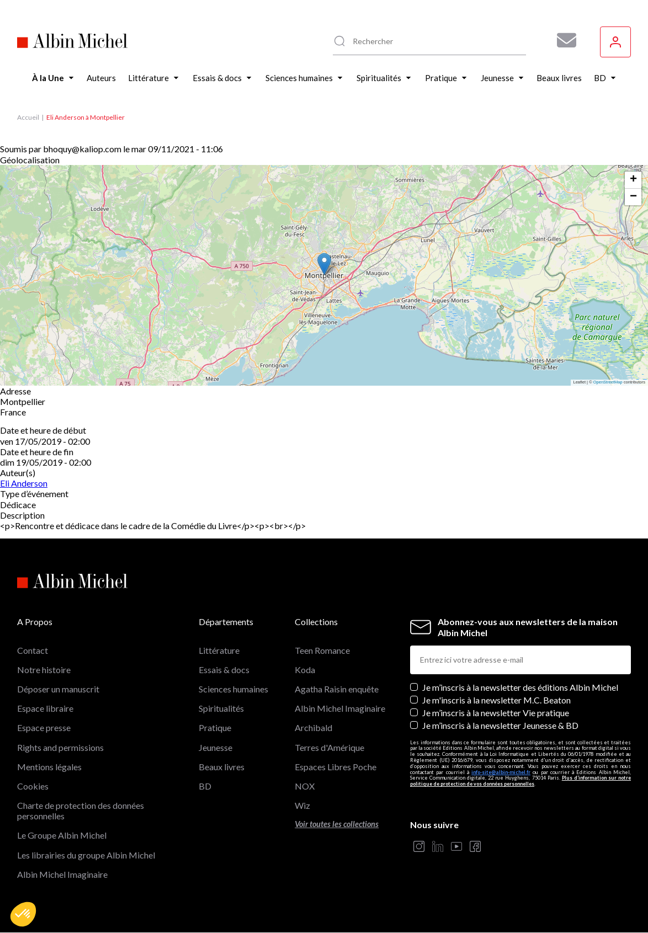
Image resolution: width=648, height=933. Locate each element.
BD (205, 786)
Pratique (215, 727)
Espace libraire (45, 708)
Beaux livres (222, 766)
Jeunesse (215, 747)
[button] (23, 914)
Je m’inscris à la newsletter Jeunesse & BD (500, 725)
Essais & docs (224, 669)
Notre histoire (44, 669)
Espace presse (44, 727)
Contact (32, 650)
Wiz (302, 805)
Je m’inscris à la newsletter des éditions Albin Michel (520, 687)
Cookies (33, 786)
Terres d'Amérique (329, 747)
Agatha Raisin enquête (337, 689)
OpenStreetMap (608, 382)
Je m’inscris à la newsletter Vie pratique (495, 712)
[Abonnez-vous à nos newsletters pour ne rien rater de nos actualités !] (562, 40)
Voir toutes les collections (337, 824)
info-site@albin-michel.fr (500, 772)
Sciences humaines (233, 689)
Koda (305, 669)
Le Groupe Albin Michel (62, 835)
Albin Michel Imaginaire (62, 874)
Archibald (313, 727)
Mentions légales (49, 766)
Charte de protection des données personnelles (80, 810)
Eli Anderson (23, 483)
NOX (305, 786)
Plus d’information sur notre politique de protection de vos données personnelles (520, 781)
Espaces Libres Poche (335, 766)
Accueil (28, 117)
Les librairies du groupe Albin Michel (86, 855)
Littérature (219, 650)
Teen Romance (322, 650)
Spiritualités (221, 708)
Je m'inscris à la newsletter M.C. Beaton (496, 700)
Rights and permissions (60, 747)
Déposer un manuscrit (58, 689)
